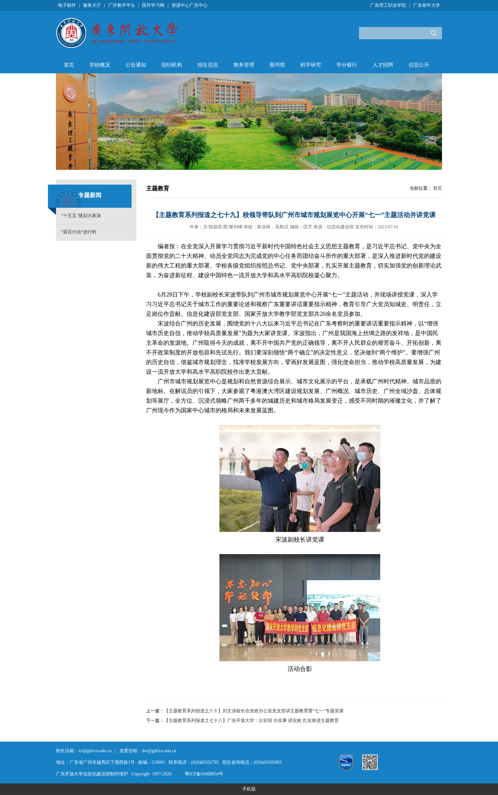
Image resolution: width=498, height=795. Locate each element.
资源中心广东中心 (189, 5)
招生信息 (208, 65)
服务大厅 (92, 5)
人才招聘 (383, 65)
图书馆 (277, 65)
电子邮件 (67, 5)
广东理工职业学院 (388, 5)
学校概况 (99, 65)
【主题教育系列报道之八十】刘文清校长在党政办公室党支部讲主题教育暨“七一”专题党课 (254, 710)
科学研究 (310, 65)
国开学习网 (153, 5)
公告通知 (135, 65)
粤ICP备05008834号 (204, 774)
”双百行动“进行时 (79, 232)
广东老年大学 (426, 5)
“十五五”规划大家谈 (81, 215)
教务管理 (244, 65)
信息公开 (419, 65)
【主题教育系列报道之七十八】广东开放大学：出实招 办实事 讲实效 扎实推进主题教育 (251, 720)
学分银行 (347, 65)
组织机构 (171, 65)
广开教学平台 (121, 5)
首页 (69, 65)
